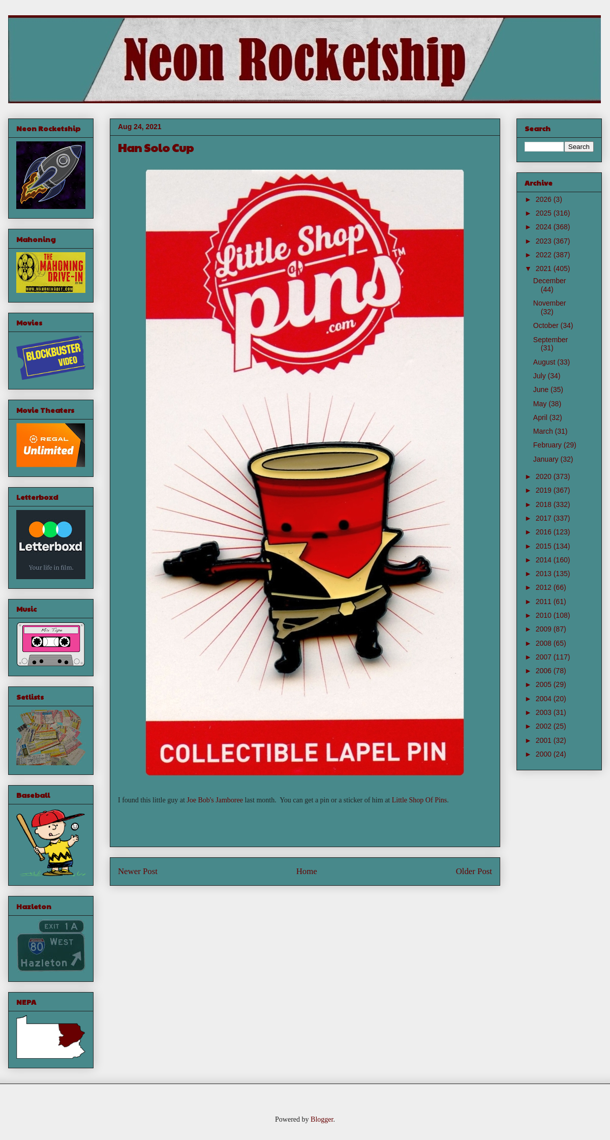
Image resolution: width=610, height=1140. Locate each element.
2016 (545, 532)
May (540, 404)
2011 (545, 601)
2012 (545, 587)
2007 (545, 657)
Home (306, 871)
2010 (545, 615)
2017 (545, 518)
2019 (545, 490)
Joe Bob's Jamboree (215, 800)
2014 (545, 560)
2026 (545, 199)
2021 (545, 268)
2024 (545, 227)
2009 (545, 629)
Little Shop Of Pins (419, 800)
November (549, 303)
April (541, 417)
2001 (545, 740)
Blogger (322, 1119)
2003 (545, 712)
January (547, 459)
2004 (545, 699)
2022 (545, 255)
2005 (545, 684)
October (547, 325)
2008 (545, 643)
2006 (545, 671)
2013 (545, 573)
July (540, 376)
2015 (545, 546)
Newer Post (138, 871)
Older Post (474, 871)
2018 (545, 504)
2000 (545, 754)
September (550, 340)
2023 (545, 241)
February (548, 445)
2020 (545, 476)
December (549, 281)
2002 (545, 726)
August (545, 362)
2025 (545, 213)
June (542, 389)
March (544, 431)
